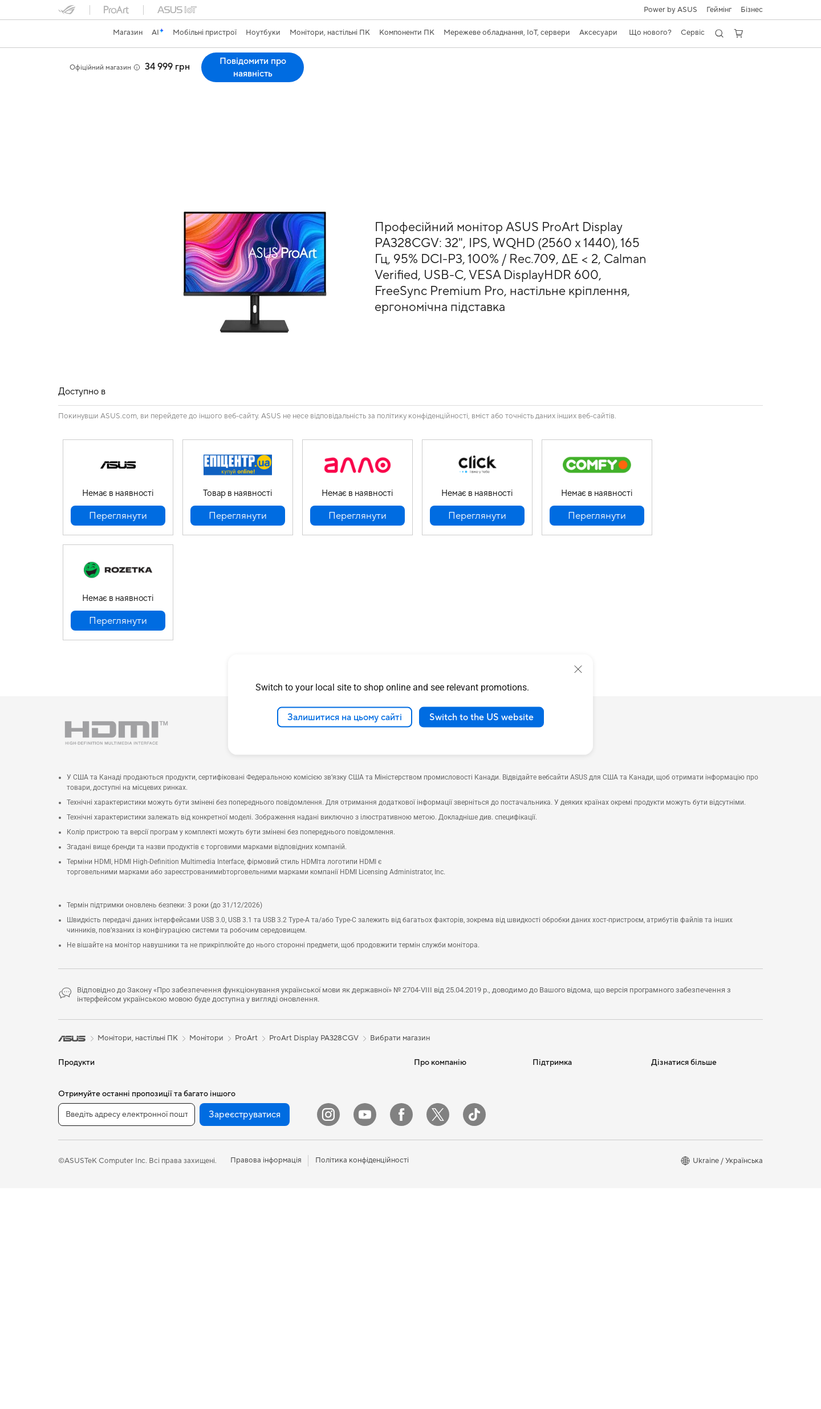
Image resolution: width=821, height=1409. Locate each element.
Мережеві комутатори (333, 1082)
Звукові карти (200, 1176)
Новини (427, 1072)
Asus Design (671, 1072)
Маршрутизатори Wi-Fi (217, 1288)
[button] (718, 9)
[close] (578, 668)
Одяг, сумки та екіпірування (341, 1254)
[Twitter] (437, 1335)
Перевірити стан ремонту (577, 1124)
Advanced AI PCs (680, 1158)
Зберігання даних (206, 1210)
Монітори (75, 1228)
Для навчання (81, 1159)
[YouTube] (364, 1335)
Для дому (74, 1108)
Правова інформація (266, 1381)
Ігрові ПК (74, 1280)
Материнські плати (209, 1090)
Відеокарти (196, 1107)
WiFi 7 (186, 1254)
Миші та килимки (323, 1203)
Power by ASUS (670, 9)
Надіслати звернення (569, 1055)
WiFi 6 (186, 1271)
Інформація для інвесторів (459, 1090)
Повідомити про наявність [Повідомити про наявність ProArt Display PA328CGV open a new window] (712, 67)
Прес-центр (435, 1107)
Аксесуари (77, 1193)
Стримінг (309, 1237)
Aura (659, 1192)
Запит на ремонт (561, 1090)
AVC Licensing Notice (687, 1124)
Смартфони (78, 1073)
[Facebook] (401, 1335)
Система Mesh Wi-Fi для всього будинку (336, 1060)
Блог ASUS (670, 1141)
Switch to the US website (481, 716)
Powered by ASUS (682, 1107)
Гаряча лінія (553, 1072)
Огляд (68, 78)
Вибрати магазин (400, 1014)
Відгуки (179, 78)
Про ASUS (432, 1055)
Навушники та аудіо (328, 1220)
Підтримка (226, 78)
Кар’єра (428, 1124)
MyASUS (548, 1175)
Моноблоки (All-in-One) (99, 1262)
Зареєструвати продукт (574, 1107)
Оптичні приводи (206, 1193)
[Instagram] (328, 1335)
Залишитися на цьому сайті (344, 716)
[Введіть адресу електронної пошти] (126, 1335)
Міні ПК (189, 1055)
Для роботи (79, 1125)
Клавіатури (313, 1186)
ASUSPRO (669, 1090)
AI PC (660, 1055)
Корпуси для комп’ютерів (220, 1124)
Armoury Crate (676, 1175)
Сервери (309, 1099)
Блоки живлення (205, 1159)
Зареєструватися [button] (245, 1335)
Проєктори (78, 1245)
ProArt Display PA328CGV (127, 60)
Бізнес (752, 9)
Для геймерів (81, 1176)
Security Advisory (562, 1192)
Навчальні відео (560, 1141)
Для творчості (83, 1142)
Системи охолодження (216, 1141)
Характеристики (122, 78)
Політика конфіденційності (362, 1381)
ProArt (246, 1014)
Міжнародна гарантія (569, 1158)
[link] (77, 34)
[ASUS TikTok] (474, 1335)
